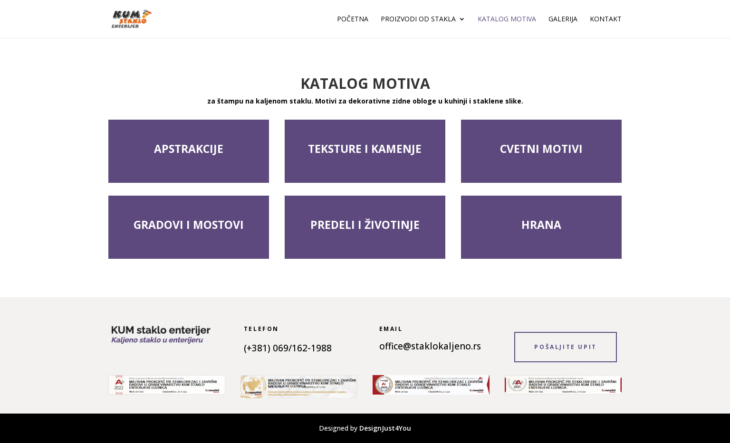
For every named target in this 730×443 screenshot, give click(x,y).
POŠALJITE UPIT (565, 347)
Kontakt (606, 19)
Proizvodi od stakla (418, 19)
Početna (352, 19)
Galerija (562, 19)
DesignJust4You (385, 428)
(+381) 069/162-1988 (288, 348)
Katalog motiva (507, 19)
